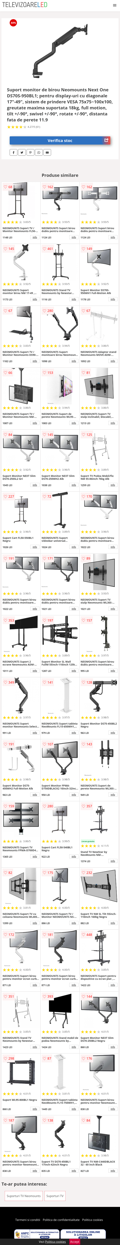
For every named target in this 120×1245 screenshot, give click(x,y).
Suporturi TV (55, 1196)
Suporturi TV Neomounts (23, 1196)
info (35, 237)
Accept (74, 1242)
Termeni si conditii (27, 1220)
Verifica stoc (79, 140)
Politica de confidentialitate (61, 1220)
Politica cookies (92, 1220)
